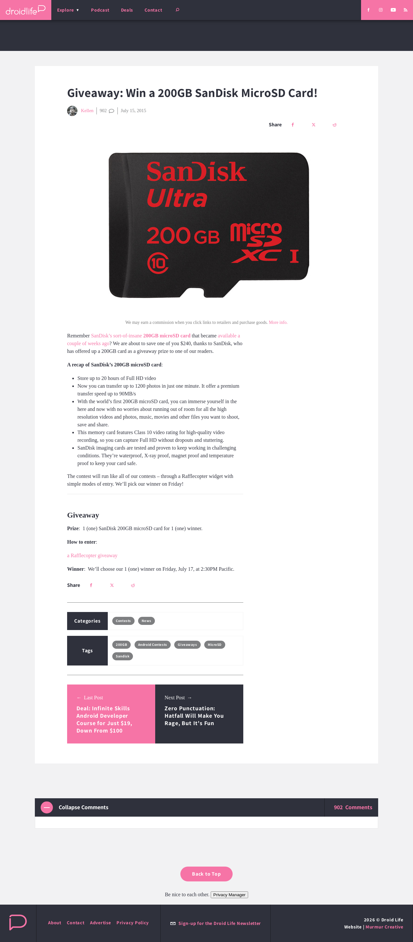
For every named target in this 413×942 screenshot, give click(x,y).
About (54, 922)
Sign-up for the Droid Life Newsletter (215, 923)
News (146, 620)
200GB (121, 644)
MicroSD (215, 644)
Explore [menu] (65, 10)
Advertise (100, 922)
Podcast (100, 10)
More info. (278, 322)
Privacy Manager (229, 894)
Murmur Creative (384, 927)
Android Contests (152, 644)
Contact (153, 10)
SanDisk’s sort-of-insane (140, 335)
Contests (123, 620)
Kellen (80, 111)
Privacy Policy (132, 922)
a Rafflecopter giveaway (92, 555)
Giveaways (187, 644)
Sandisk (122, 656)
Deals (127, 10)
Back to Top (206, 873)
